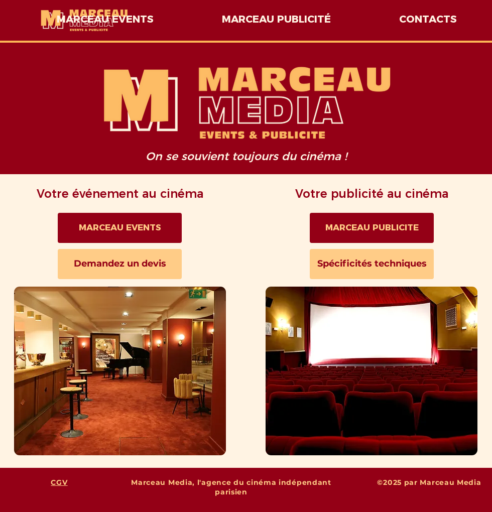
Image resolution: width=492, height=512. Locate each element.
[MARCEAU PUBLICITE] (372, 228)
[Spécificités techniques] (372, 264)
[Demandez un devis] (120, 264)
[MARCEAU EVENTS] (120, 228)
